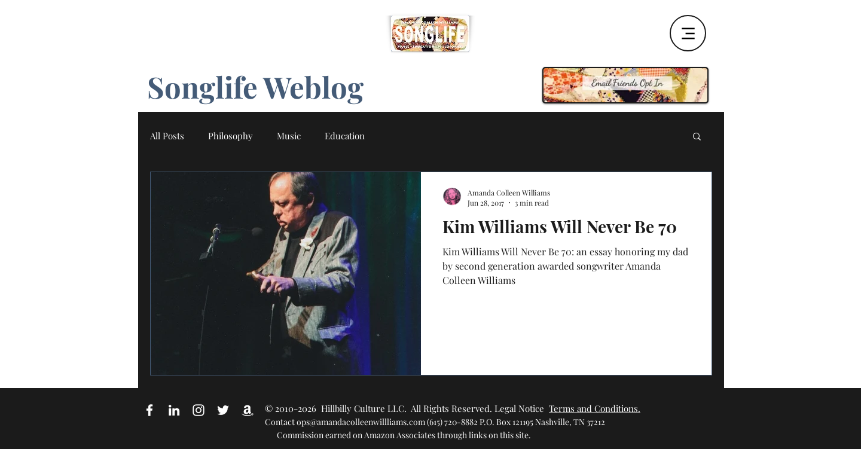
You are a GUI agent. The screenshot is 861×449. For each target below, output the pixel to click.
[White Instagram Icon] (198, 410)
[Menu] (688, 33)
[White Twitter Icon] (223, 410)
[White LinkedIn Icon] (174, 410)
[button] (697, 137)
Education (345, 136)
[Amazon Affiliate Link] (247, 410)
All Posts (167, 136)
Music (289, 136)
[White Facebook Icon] (149, 410)
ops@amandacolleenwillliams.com (361, 421)
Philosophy (230, 136)
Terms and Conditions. (594, 408)
